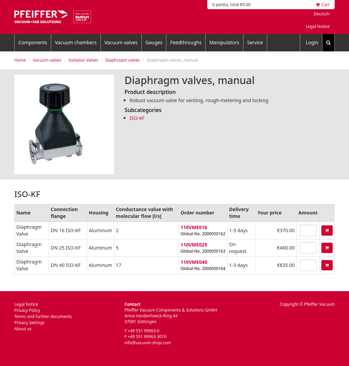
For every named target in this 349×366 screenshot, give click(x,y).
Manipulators (224, 42)
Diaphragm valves (122, 60)
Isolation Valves (83, 60)
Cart (323, 4)
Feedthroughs (185, 42)
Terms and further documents (43, 316)
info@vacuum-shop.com (147, 343)
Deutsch (322, 14)
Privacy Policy (27, 310)
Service (255, 42)
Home (20, 60)
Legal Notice (318, 26)
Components (32, 42)
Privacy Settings (29, 322)
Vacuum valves (121, 42)
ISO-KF (137, 118)
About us (22, 329)
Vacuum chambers (75, 42)
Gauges (154, 42)
